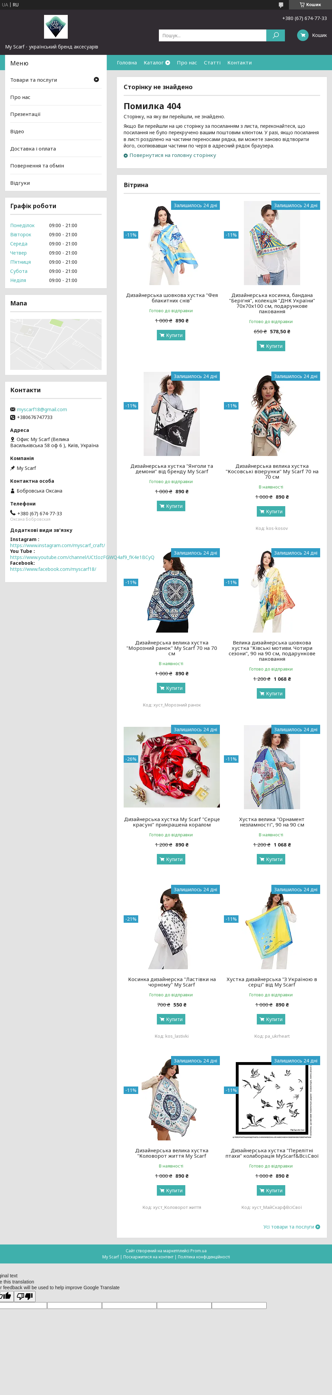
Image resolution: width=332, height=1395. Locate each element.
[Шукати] (275, 35)
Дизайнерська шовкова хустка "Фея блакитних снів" (172, 297)
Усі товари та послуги (289, 1227)
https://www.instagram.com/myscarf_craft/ (57, 545)
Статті (212, 62)
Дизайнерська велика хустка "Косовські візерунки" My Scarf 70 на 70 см (272, 471)
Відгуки (20, 182)
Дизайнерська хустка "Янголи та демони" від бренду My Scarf (171, 468)
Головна (127, 62)
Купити (174, 335)
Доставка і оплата (33, 148)
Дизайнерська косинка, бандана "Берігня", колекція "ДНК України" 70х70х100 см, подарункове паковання (272, 303)
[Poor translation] (25, 1296)
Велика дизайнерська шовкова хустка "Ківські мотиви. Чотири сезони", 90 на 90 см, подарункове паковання (272, 650)
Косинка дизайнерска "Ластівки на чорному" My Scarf (172, 981)
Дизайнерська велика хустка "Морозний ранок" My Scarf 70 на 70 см (171, 648)
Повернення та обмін (37, 165)
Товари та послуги (33, 79)
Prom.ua (198, 1251)
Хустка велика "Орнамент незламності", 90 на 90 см (272, 821)
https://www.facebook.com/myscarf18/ (53, 569)
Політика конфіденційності (204, 1257)
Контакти (239, 62)
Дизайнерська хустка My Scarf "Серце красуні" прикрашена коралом (172, 821)
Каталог (154, 62)
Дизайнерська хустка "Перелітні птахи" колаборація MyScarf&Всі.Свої (272, 1153)
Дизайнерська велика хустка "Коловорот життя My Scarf (171, 1153)
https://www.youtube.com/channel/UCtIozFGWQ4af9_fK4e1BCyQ (82, 557)
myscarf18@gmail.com (42, 409)
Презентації (25, 114)
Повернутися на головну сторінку (172, 155)
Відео (17, 131)
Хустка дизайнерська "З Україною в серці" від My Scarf (272, 981)
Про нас (187, 62)
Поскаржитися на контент (148, 1257)
